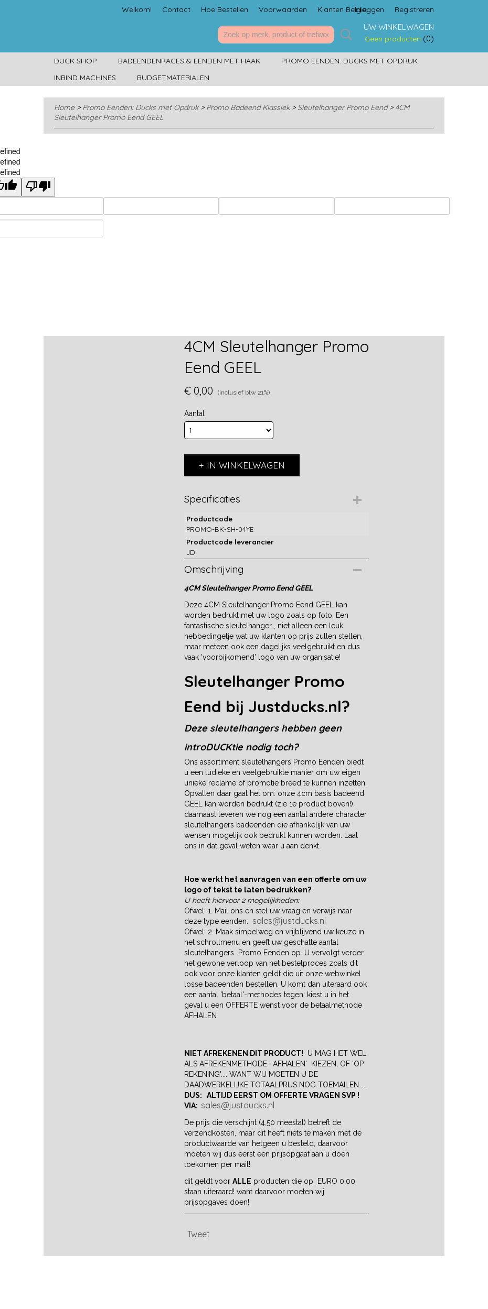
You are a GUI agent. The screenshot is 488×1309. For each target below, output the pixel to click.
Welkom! (137, 9)
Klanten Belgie (342, 9)
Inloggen (369, 9)
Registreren (414, 9)
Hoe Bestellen (224, 9)
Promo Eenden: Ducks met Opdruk (349, 61)
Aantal (194, 413)
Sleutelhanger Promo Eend (342, 107)
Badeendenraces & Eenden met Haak (189, 61)
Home (64, 107)
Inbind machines (85, 77)
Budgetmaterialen (173, 77)
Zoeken (344, 34)
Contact (176, 9)
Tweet (198, 1234)
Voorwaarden (283, 9)
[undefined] (38, 187)
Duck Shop (75, 61)
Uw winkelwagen (399, 27)
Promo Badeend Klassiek (248, 107)
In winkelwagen (246, 465)
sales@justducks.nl (289, 920)
